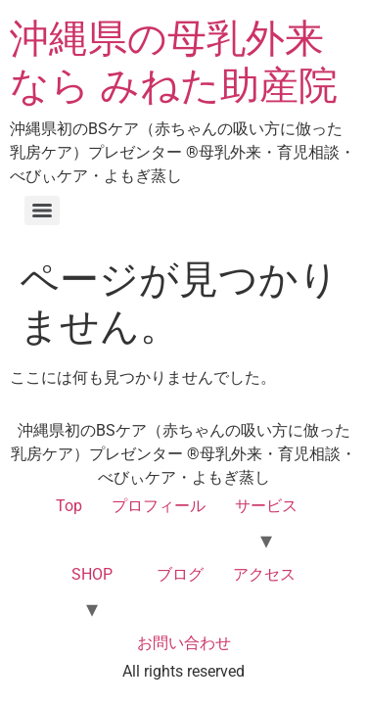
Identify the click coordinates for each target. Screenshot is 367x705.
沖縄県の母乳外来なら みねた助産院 (174, 62)
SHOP (92, 574)
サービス (266, 505)
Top (69, 505)
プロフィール (159, 505)
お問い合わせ (184, 643)
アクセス (264, 574)
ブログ (180, 574)
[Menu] (42, 210)
